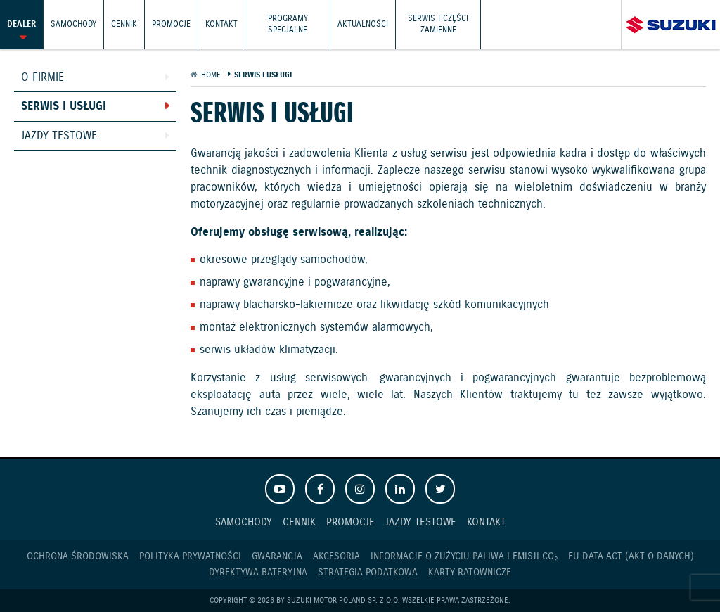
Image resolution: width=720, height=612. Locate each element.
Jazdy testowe (59, 136)
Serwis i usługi (63, 106)
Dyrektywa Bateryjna (258, 572)
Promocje (171, 24)
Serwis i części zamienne (438, 24)
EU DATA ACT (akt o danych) (631, 556)
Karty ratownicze (469, 572)
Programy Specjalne (288, 24)
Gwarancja (277, 556)
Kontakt (221, 24)
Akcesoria (336, 556)
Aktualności (363, 24)
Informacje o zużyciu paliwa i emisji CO (464, 556)
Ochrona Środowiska (78, 556)
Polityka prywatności (190, 556)
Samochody (73, 24)
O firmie (42, 77)
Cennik (124, 24)
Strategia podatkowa (368, 572)
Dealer (21, 24)
